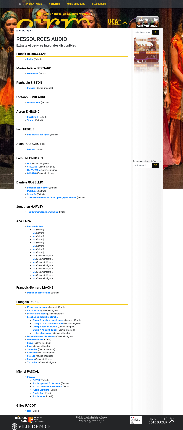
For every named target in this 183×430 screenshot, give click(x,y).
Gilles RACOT (26, 405)
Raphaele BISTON (29, 83)
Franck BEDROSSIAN (31, 54)
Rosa (29, 346)
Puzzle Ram (38, 393)
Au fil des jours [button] (76, 4)
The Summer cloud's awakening (42, 212)
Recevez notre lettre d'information (147, 161)
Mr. (34, 229)
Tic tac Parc (33, 362)
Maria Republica (35, 339)
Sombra (31, 359)
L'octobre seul (34, 310)
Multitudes (32, 191)
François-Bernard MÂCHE (35, 287)
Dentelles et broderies (38, 187)
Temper (31, 120)
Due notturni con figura (38, 134)
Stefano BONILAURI (30, 97)
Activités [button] (54, 4)
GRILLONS (32, 166)
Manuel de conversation (39, 292)
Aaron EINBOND (28, 112)
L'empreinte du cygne (37, 307)
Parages (31, 88)
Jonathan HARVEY (29, 207)
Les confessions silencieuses (41, 336)
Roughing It (32, 117)
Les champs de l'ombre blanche (42, 317)
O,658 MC (32, 173)
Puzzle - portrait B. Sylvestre (47, 383)
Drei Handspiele (35, 226)
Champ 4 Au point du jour (45, 330)
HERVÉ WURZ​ (34, 170)
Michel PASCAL (27, 371)
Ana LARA (23, 221)
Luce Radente (34, 102)
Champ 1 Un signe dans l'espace (48, 320)
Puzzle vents (39, 396)
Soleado (31, 356)
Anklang (31, 149)
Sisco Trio (32, 352)
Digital (30, 59)
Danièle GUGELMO (29, 182)
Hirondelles (32, 73)
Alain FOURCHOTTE (30, 144)
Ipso (29, 411)
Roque (30, 343)
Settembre (32, 349)
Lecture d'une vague (37, 313)
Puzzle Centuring (41, 390)
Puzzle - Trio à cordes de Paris (47, 386)
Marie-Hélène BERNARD (33, 68)
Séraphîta (32, 194)
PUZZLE (31, 377)
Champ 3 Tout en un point (45, 326)
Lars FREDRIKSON (29, 158)
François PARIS (27, 302)
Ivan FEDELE (25, 129)
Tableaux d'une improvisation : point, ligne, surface (52, 197)
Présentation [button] (34, 4)
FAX (29, 163)
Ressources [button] (99, 4)
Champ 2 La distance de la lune (48, 323)
